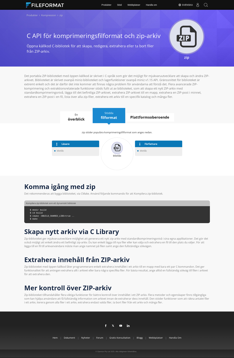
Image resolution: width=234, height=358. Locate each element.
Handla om (151, 5)
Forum (99, 337)
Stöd (119, 5)
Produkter (106, 5)
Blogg (140, 337)
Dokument (69, 337)
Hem (55, 337)
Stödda (109, 115)
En (76, 117)
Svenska (185, 4)
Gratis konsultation (119, 337)
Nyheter (85, 337)
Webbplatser (134, 5)
